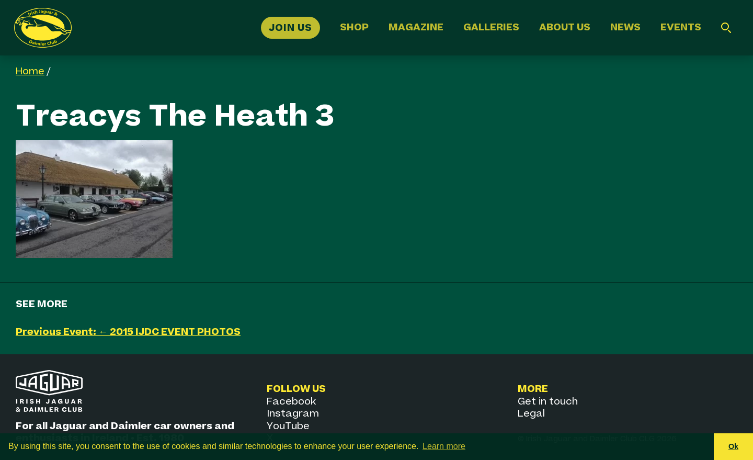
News (625, 27)
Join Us (290, 27)
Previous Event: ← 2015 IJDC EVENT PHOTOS (128, 332)
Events (680, 27)
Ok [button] (733, 446)
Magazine (416, 27)
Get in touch (548, 402)
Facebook (291, 402)
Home (30, 71)
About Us (564, 27)
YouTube (288, 426)
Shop (354, 27)
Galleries (491, 27)
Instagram (293, 414)
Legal (531, 414)
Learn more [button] (444, 446)
